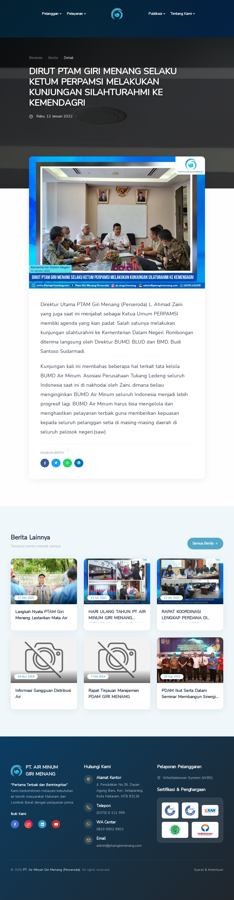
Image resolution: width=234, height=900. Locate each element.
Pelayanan (75, 13)
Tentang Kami (181, 13)
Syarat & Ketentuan (208, 870)
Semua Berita (205, 543)
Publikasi (155, 13)
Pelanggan (50, 13)
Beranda (35, 57)
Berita (53, 57)
